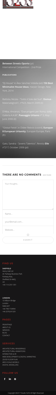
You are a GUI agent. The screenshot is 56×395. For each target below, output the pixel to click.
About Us (6, 327)
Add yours (47, 175)
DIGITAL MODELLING (10, 365)
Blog (4, 333)
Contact (6, 335)
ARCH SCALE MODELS (10, 362)
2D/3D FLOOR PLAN (10, 359)
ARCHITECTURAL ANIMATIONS (13, 351)
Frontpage (7, 324)
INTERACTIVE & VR (9, 354)
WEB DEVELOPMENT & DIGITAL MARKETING (19, 357)
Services (6, 330)
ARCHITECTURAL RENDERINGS (14, 348)
